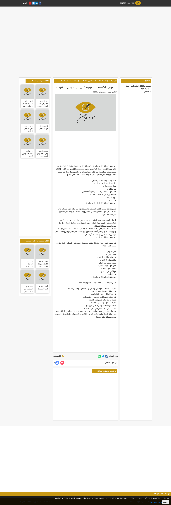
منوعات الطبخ (98, 81)
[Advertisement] (85, 24)
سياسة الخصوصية (156, 502)
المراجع (146, 91)
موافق (165, 502)
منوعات (107, 81)
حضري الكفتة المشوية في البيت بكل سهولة (76, 81)
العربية (24, 3)
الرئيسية (114, 81)
